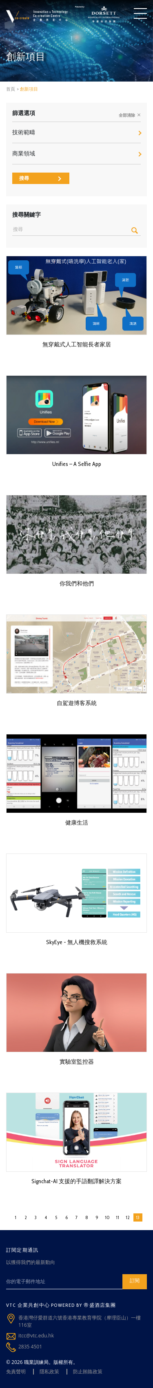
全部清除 (130, 115)
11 (117, 1217)
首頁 (10, 89)
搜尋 (40, 178)
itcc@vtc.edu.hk (36, 1335)
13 (138, 1217)
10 (107, 1217)
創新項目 (29, 89)
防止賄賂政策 (87, 1371)
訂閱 (135, 1280)
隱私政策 (49, 1371)
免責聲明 (16, 1371)
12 (128, 1217)
